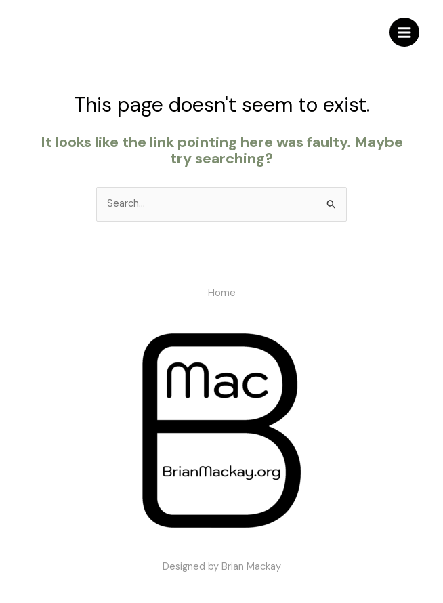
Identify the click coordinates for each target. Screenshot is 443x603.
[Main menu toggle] (404, 32)
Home (222, 293)
